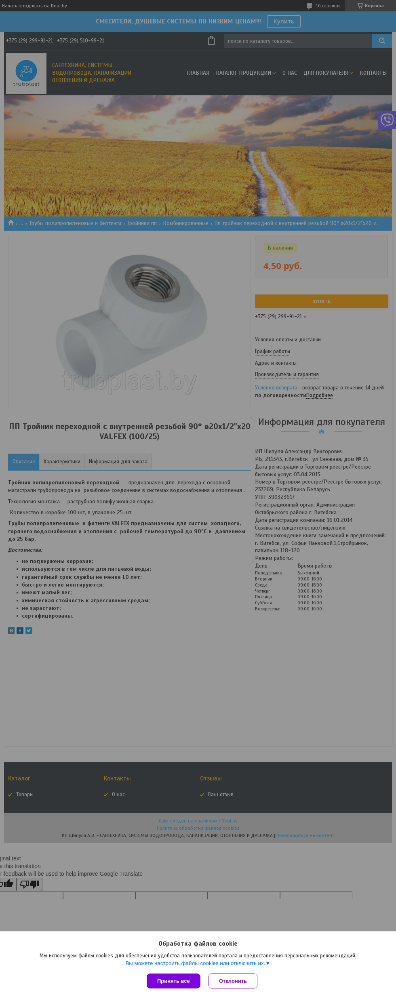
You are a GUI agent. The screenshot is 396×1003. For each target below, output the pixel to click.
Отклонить (233, 981)
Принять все (173, 981)
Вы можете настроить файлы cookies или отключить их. (195, 963)
